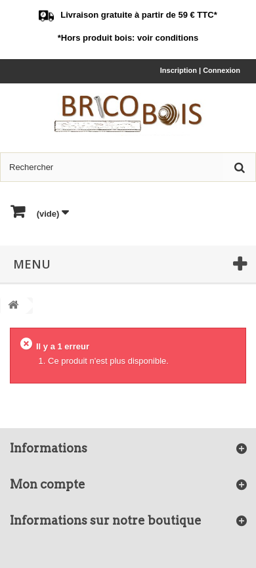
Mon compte (47, 484)
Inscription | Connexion (200, 70)
